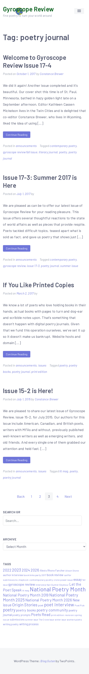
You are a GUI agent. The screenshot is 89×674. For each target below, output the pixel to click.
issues (42, 365)
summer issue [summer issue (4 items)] (31, 619)
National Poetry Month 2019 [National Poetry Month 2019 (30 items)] (26, 595)
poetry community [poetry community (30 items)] (52, 610)
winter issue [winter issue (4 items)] (60, 619)
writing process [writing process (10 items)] (29, 624)
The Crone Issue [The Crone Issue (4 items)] (46, 619)
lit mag (63, 471)
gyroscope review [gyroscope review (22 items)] (21, 584)
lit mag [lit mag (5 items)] (25, 590)
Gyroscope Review (28, 9)
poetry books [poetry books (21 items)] (26, 610)
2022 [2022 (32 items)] (7, 570)
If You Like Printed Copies (38, 284)
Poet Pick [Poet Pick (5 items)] (79, 605)
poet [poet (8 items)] (41, 605)
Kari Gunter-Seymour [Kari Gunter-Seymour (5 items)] (58, 584)
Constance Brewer (51, 74)
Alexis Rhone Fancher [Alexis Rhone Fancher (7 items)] (52, 570)
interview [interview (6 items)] (41, 584)
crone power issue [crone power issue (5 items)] (63, 579)
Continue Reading (16, 134)
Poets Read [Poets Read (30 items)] (40, 614)
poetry (63, 152)
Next (68, 496)
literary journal (48, 152)
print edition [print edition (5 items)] (57, 615)
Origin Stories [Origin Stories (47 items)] (25, 604)
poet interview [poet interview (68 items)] (59, 604)
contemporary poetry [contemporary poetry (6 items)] (41, 579)
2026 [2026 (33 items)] (35, 570)
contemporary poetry (63, 146)
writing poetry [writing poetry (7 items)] (11, 624)
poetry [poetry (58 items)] (9, 609)
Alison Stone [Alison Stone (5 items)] (72, 570)
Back (21, 496)
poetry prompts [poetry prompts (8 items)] (21, 615)
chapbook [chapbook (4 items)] (23, 580)
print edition (39, 371)
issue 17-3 (33, 266)
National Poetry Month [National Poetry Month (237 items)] (58, 589)
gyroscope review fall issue (20, 152)
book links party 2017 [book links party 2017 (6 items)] (35, 575)
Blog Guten (47, 661)
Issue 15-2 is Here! (28, 390)
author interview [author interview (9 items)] (13, 575)
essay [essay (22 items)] (77, 579)
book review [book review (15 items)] (55, 575)
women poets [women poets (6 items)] (74, 619)
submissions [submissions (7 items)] (17, 619)
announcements (26, 146)
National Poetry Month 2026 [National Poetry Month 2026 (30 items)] (48, 600)
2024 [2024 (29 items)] (26, 570)
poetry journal (50, 266)
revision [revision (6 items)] (69, 615)
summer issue (69, 266)
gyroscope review (14, 266)
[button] (79, 11)
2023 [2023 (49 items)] (16, 569)
